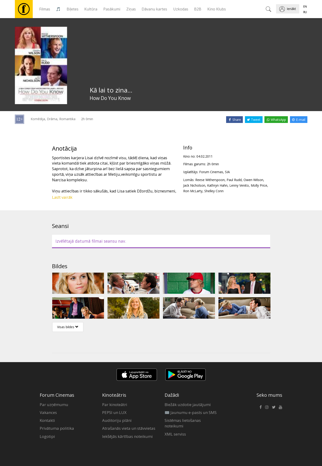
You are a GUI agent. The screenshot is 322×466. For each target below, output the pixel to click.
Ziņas (131, 9)
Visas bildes (67, 327)
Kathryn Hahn (217, 185)
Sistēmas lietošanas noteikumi (183, 423)
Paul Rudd (234, 180)
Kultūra (90, 9)
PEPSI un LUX (114, 412)
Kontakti (47, 420)
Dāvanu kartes (154, 9)
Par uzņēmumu (54, 404)
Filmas (44, 9)
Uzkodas (180, 9)
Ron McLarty (192, 191)
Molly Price (259, 185)
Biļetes (72, 9)
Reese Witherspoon (210, 180)
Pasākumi (111, 9)
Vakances (48, 412)
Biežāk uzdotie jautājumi (188, 404)
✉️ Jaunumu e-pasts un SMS (191, 412)
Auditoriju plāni (117, 420)
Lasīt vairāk (62, 197)
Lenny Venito (239, 185)
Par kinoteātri (114, 404)
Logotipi (47, 436)
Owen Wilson (253, 180)
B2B (197, 9)
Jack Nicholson (194, 185)
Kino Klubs (216, 9)
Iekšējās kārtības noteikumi (127, 436)
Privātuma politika (57, 428)
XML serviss (175, 434)
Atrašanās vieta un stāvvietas (128, 428)
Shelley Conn (214, 191)
